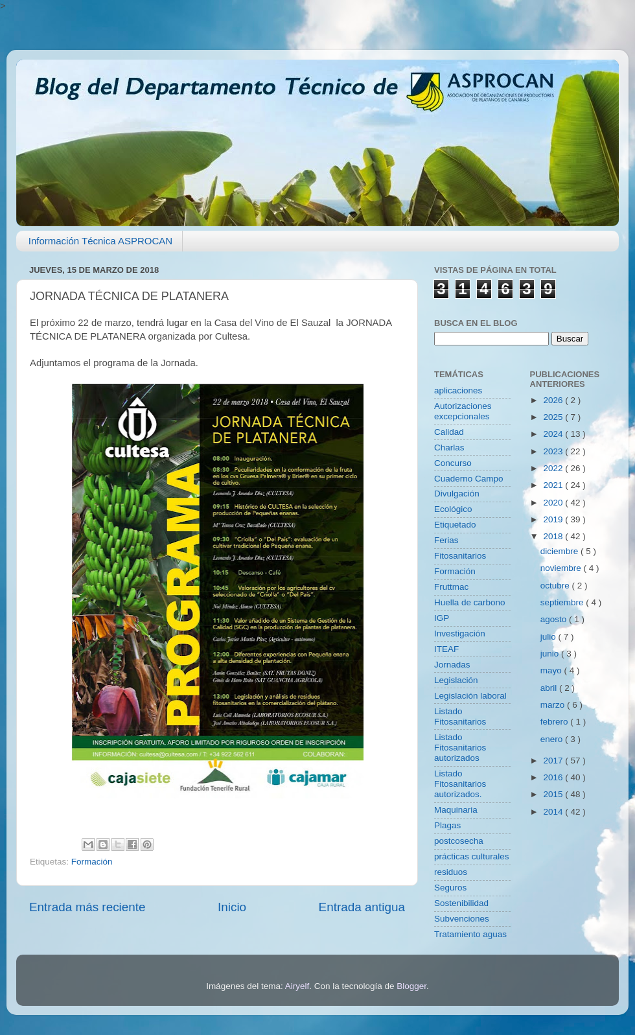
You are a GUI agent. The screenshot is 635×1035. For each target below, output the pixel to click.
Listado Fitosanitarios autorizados (460, 747)
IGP (441, 618)
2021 (554, 485)
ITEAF (446, 649)
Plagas (447, 825)
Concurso (453, 463)
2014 (554, 812)
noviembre (562, 568)
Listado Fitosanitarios (460, 716)
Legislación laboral (470, 696)
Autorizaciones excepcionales (463, 411)
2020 (554, 502)
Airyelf (297, 986)
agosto (554, 619)
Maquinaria (456, 810)
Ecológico (453, 509)
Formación (92, 861)
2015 (554, 794)
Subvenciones (461, 919)
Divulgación (456, 493)
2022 (554, 468)
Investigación (459, 633)
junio (550, 653)
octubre (556, 585)
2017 (554, 760)
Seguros (450, 887)
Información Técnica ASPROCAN (100, 240)
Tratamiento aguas (470, 934)
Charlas (449, 447)
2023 (554, 451)
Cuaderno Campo (468, 478)
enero (552, 739)
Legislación (456, 680)
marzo (553, 705)
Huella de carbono (469, 602)
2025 (554, 417)
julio (549, 637)
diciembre (560, 551)
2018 (554, 536)
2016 (554, 777)
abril (549, 688)
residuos (450, 872)
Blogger (411, 986)
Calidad (449, 432)
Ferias (446, 540)
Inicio (232, 907)
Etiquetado (455, 524)
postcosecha (458, 841)
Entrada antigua (362, 907)
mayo (552, 670)
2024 (554, 434)
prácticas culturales (471, 856)
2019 (554, 519)
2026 (554, 400)
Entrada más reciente (87, 907)
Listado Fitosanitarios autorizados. (460, 784)
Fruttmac (451, 587)
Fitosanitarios (460, 556)
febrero (555, 722)
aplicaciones (458, 390)
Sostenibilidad (461, 903)
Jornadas (452, 664)
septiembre (563, 602)
